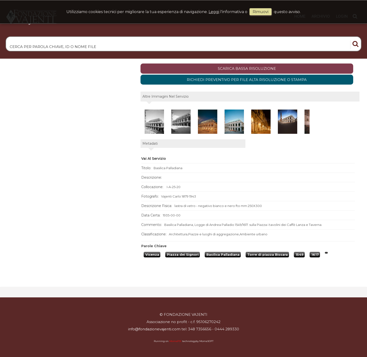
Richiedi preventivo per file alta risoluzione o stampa (247, 79)
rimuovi (260, 11)
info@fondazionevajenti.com (154, 329)
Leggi (214, 11)
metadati (150, 143)
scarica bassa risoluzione (247, 68)
